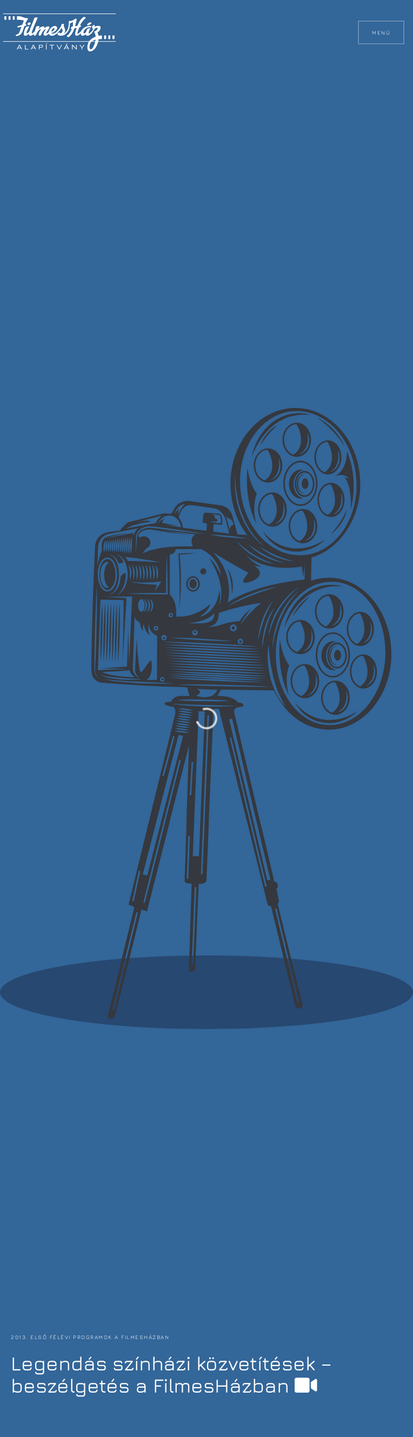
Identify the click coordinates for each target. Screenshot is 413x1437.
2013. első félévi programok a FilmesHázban (90, 1337)
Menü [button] (381, 32)
